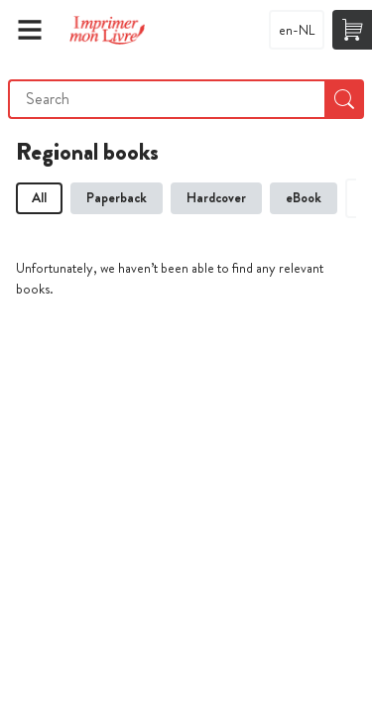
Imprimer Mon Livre (107, 30)
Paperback (116, 197)
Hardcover (216, 197)
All (39, 197)
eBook (303, 197)
